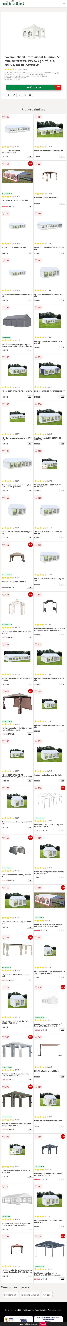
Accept (43, 1324)
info (29, 156)
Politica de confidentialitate (34, 1310)
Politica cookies (54, 1310)
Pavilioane (46, 1295)
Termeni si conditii (13, 1310)
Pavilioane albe (10, 1295)
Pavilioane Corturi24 (30, 1295)
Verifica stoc (43, 87)
